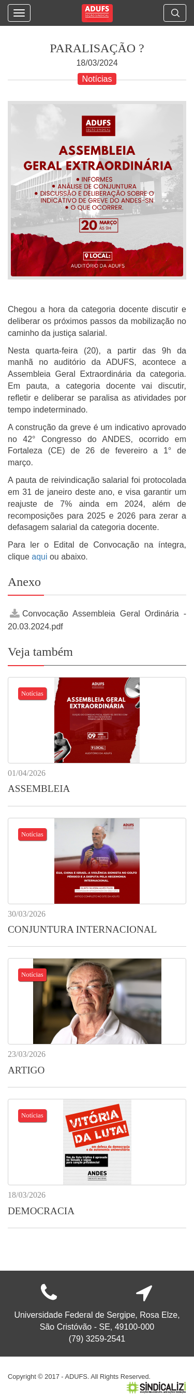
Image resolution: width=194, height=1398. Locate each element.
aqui (41, 556)
